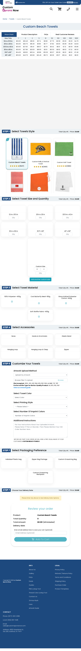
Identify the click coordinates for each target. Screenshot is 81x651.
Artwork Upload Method (25, 373)
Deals (31, 584)
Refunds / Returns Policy (63, 576)
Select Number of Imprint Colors (29, 414)
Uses (30, 607)
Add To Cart (40, 542)
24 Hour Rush (33, 603)
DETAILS (76, 2)
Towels (11, 22)
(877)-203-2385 (14, 619)
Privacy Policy (59, 572)
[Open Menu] (77, 9)
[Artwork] (40, 377)
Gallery (31, 576)
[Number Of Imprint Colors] (40, 418)
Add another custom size (40, 282)
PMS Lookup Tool (35, 591)
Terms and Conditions (63, 580)
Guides (31, 588)
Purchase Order (60, 588)
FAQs (31, 580)
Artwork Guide (34, 611)
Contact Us (33, 599)
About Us (32, 572)
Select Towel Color (23, 396)
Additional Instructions (25, 423)
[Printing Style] (40, 409)
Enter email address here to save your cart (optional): (33, 532)
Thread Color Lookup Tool (38, 595)
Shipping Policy (60, 584)
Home (5, 22)
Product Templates (62, 591)
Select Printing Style (23, 405)
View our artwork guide (22, 390)
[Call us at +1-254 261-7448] (68, 10)
